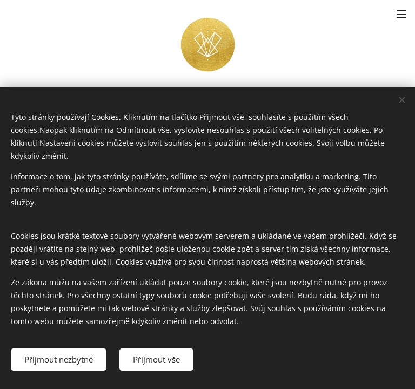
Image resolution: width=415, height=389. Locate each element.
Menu (401, 14)
